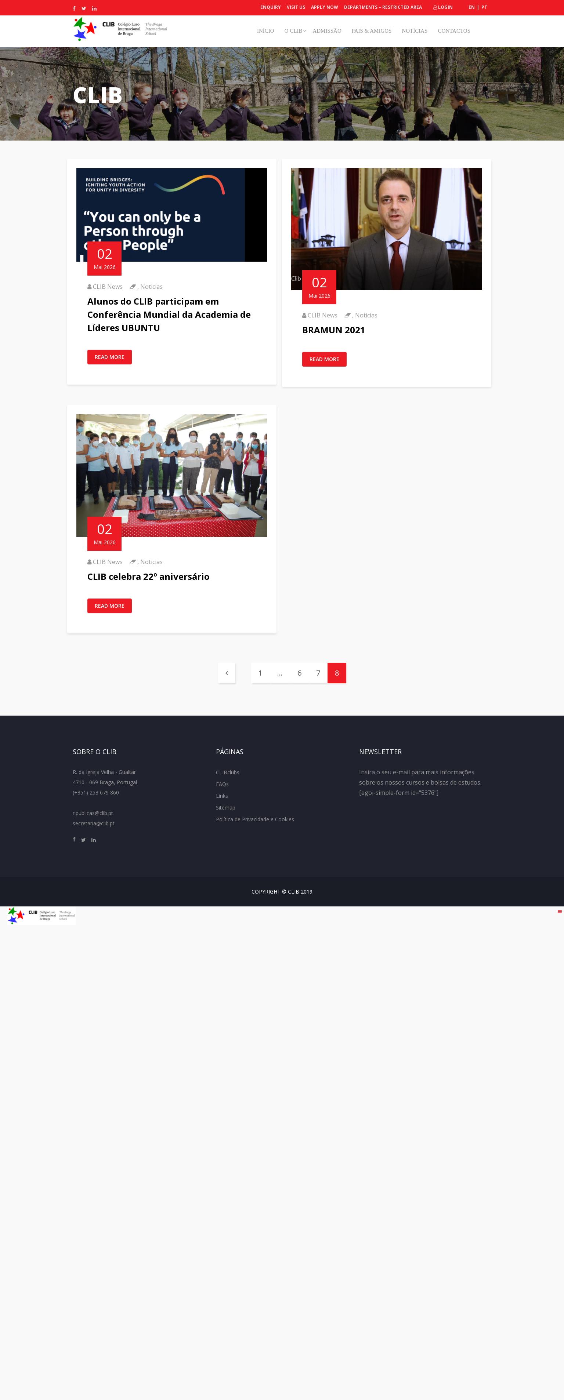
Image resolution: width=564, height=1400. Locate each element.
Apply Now (324, 7)
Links (222, 795)
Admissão (326, 31)
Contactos (454, 31)
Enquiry (270, 7)
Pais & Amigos (372, 31)
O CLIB (294, 31)
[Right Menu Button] (560, 912)
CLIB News (108, 287)
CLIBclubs (227, 772)
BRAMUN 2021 (333, 330)
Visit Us (296, 7)
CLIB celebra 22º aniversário (148, 576)
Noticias (151, 287)
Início (265, 31)
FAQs (222, 784)
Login (443, 7)
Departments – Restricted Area (383, 7)
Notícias (414, 31)
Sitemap (225, 807)
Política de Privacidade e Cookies (255, 819)
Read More (109, 356)
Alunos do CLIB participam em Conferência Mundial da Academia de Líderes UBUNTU (169, 314)
